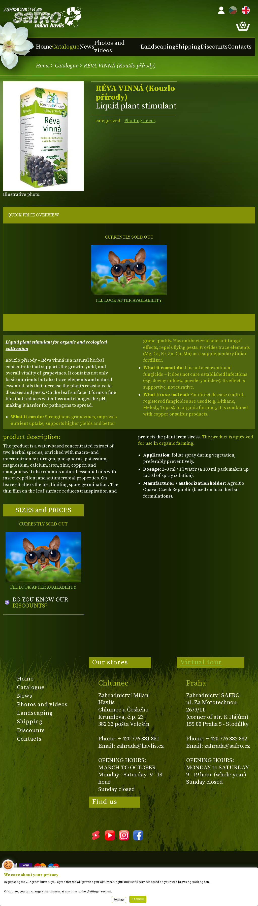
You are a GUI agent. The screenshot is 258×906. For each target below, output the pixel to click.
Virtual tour (201, 662)
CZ (231, 9)
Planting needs (139, 121)
